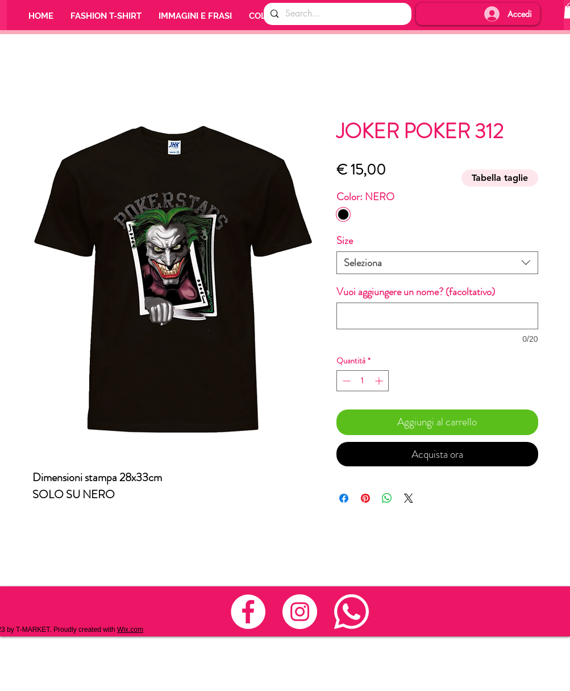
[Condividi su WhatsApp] (387, 498)
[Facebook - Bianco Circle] (248, 611)
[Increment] (380, 381)
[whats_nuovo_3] (351, 611)
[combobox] (437, 262)
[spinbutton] (362, 381)
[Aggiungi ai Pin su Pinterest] (365, 498)
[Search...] (336, 14)
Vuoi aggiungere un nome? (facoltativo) (415, 291)
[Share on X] (408, 498)
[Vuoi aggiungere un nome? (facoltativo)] (437, 316)
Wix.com (130, 630)
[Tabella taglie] (499, 178)
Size (344, 240)
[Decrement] (345, 381)
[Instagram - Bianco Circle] (299, 611)
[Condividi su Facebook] (344, 498)
